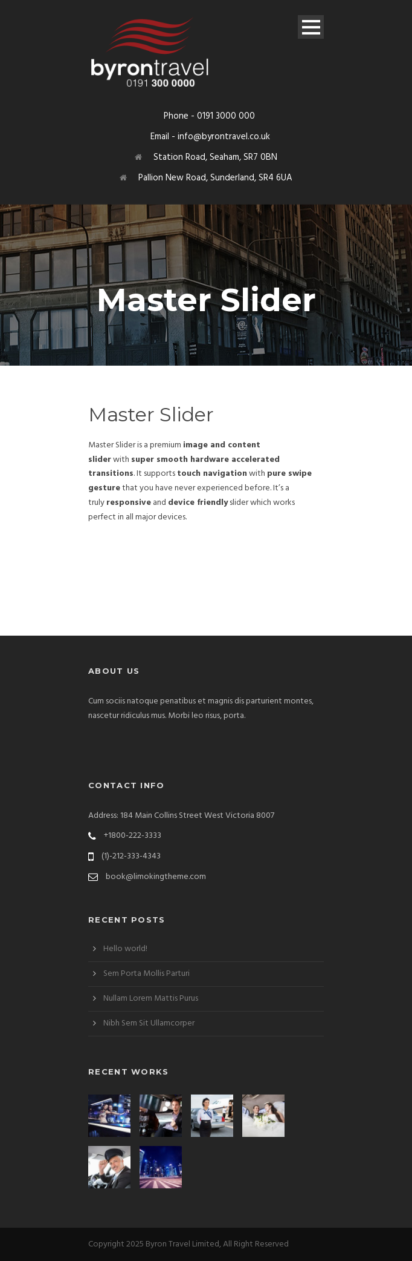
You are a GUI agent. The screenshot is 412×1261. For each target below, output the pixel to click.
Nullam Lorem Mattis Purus (150, 999)
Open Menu (311, 27)
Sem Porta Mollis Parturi (146, 974)
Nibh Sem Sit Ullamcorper (149, 1023)
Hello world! (125, 949)
